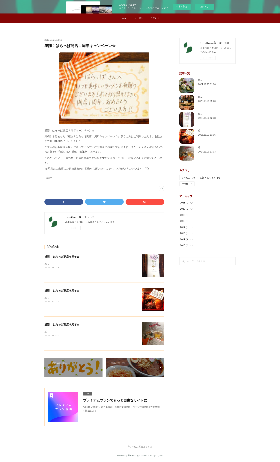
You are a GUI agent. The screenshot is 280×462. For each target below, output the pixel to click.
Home (124, 18)
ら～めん (188, 177)
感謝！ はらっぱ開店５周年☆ (61, 290)
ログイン (204, 6)
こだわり (154, 18)
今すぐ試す (182, 6)
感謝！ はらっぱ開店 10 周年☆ (213, 97)
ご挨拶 (186, 184)
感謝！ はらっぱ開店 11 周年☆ (213, 80)
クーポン (138, 18)
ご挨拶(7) (48, 178)
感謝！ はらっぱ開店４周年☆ (61, 324)
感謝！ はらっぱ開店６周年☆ (61, 256)
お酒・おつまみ (210, 177)
